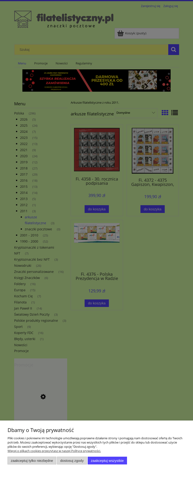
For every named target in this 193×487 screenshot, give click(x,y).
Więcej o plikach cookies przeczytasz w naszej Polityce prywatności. (54, 451)
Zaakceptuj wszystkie (107, 461)
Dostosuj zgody (72, 461)
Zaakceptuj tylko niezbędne (32, 461)
